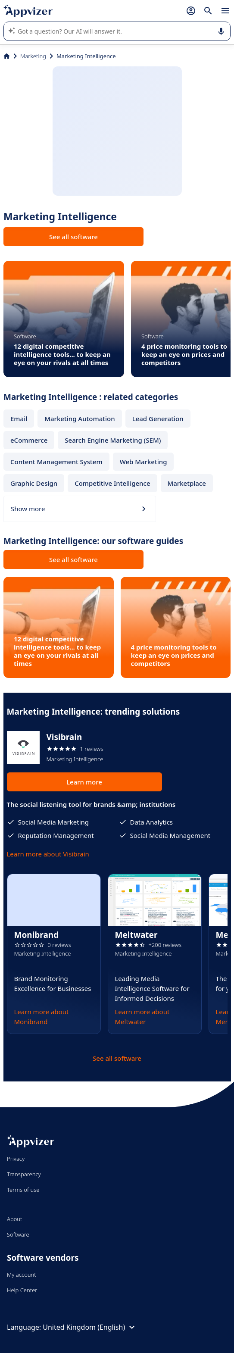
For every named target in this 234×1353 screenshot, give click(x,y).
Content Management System (56, 461)
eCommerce (28, 440)
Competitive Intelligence (112, 483)
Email (18, 418)
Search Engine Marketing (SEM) (113, 440)
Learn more (84, 782)
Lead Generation (158, 418)
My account (21, 1274)
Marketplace (187, 483)
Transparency (24, 1174)
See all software (73, 236)
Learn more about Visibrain (48, 854)
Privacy (16, 1158)
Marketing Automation (79, 418)
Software (18, 1234)
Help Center (22, 1290)
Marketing (33, 56)
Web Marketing (143, 461)
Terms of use (23, 1190)
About (14, 1219)
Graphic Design (33, 483)
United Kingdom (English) (90, 1327)
